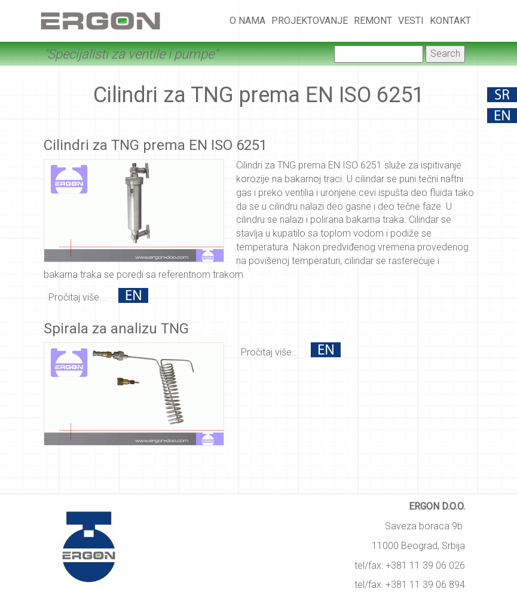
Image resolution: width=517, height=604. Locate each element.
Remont (373, 20)
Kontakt (450, 20)
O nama (247, 20)
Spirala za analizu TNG (116, 328)
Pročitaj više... (77, 297)
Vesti (411, 20)
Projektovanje (309, 20)
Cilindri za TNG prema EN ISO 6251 (155, 145)
